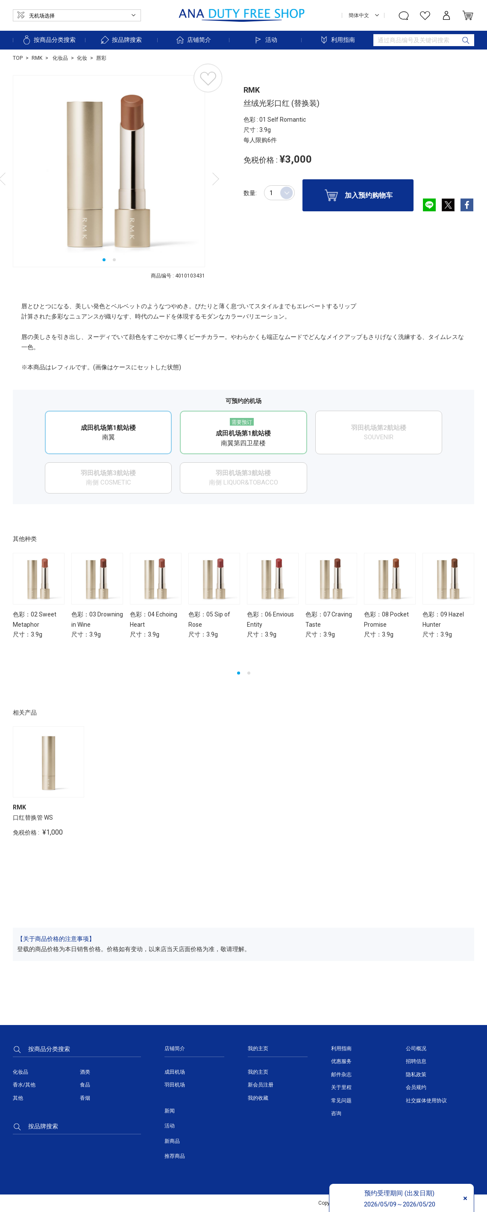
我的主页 (258, 1072)
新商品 (172, 1141)
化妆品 (59, 58)
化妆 (82, 58)
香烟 (85, 1098)
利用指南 (337, 40)
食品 (85, 1085)
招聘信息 (416, 1061)
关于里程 (341, 1087)
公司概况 (416, 1048)
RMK (37, 58)
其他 (18, 1098)
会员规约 (416, 1087)
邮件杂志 (341, 1075)
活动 (265, 40)
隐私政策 (416, 1075)
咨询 (336, 1113)
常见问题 (341, 1101)
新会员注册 (260, 1085)
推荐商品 (174, 1156)
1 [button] (104, 259)
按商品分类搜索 (49, 40)
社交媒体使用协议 (426, 1101)
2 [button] (114, 259)
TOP (18, 58)
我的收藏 (258, 1098)
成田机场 (174, 1072)
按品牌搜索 (121, 40)
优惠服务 (341, 1061)
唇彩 (101, 58)
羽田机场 (174, 1085)
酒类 (85, 1072)
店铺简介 (193, 40)
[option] (109, 171)
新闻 (169, 1111)
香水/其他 (24, 1085)
